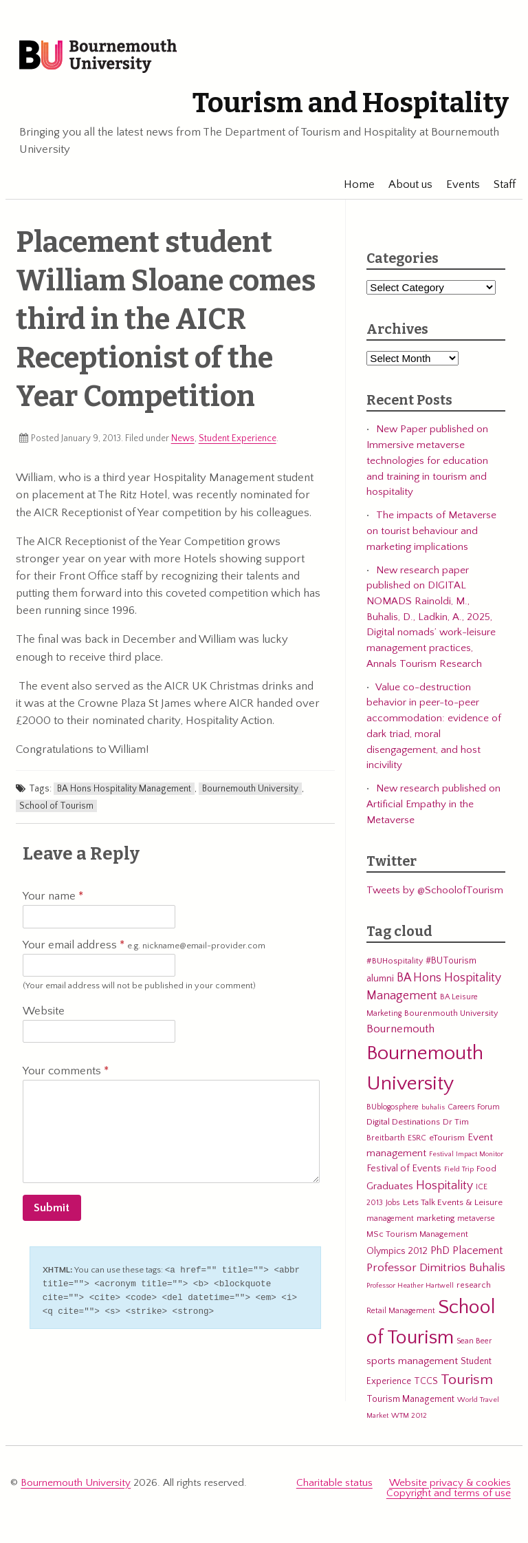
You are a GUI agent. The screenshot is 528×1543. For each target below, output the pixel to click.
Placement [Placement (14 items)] (477, 1253)
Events (456, 187)
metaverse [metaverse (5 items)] (476, 1221)
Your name (53, 899)
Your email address (144, 948)
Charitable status (334, 1485)
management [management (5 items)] (390, 1221)
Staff (498, 187)
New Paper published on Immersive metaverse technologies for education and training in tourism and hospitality (427, 464)
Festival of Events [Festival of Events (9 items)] (403, 1172)
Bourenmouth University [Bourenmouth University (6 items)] (451, 1016)
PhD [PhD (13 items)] (440, 1253)
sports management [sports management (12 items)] (412, 1364)
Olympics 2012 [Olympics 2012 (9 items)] (397, 1253)
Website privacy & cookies (450, 1485)
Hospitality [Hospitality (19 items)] (444, 1189)
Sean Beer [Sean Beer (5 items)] (474, 1343)
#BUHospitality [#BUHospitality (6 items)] (394, 964)
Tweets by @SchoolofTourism (434, 893)
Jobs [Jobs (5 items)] (393, 1206)
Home (352, 187)
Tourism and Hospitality (342, 106)
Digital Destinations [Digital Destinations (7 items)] (403, 1125)
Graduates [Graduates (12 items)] (389, 1189)
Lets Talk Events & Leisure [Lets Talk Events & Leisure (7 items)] (453, 1206)
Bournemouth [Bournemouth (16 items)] (400, 1032)
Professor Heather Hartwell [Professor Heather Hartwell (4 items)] (410, 1288)
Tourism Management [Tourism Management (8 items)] (410, 1401)
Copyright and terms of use (448, 1496)
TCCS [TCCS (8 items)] (426, 1384)
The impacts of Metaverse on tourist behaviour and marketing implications (431, 534)
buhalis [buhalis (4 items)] (433, 1110)
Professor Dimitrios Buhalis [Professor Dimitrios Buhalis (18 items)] (435, 1271)
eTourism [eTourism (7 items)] (447, 1140)
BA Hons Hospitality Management (124, 792)
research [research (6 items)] (473, 1287)
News (183, 441)
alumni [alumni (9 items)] (380, 981)
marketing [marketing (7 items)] (435, 1221)
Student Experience (237, 441)
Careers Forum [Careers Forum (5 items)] (474, 1109)
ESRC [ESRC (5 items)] (417, 1140)
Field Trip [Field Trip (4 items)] (459, 1173)
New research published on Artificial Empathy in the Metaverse (433, 807)
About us (404, 187)
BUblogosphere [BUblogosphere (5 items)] (392, 1109)
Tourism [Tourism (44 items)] (467, 1383)
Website (44, 1014)
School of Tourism (56, 808)
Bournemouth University (105, 58)
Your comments (66, 1074)
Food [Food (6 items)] (486, 1172)
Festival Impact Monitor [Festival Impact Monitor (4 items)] (466, 1157)
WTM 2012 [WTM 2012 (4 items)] (409, 1418)
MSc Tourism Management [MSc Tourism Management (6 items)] (417, 1237)
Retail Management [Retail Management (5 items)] (400, 1314)
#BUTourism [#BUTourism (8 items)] (451, 964)
